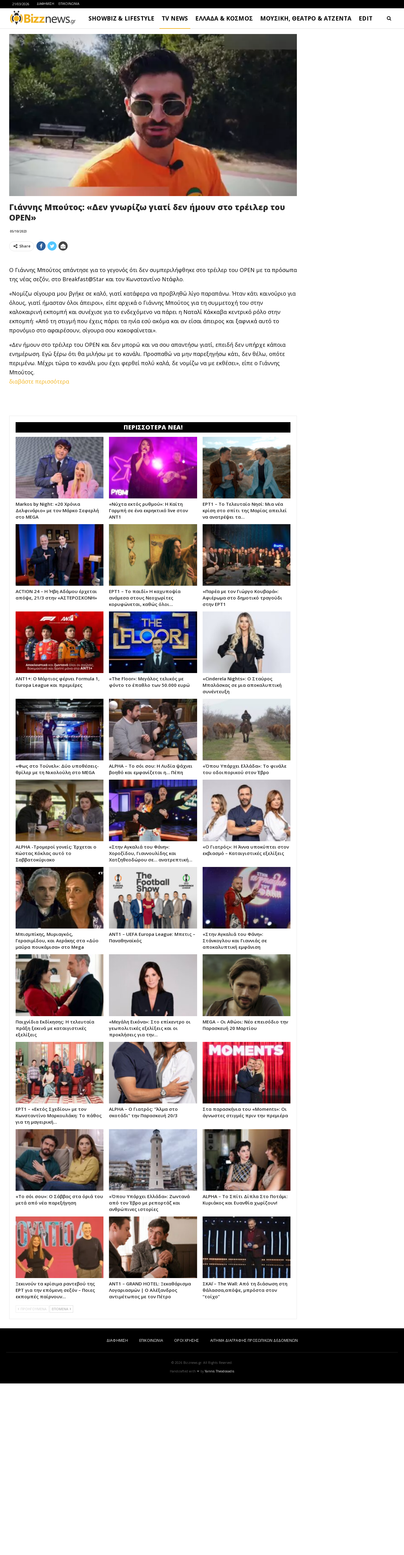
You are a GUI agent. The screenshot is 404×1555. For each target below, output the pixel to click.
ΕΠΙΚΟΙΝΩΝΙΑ (68, 4)
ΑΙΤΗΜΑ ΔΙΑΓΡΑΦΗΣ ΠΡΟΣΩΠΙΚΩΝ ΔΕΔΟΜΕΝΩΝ (254, 1512)
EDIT (365, 18)
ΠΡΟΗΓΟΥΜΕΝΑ (32, 1480)
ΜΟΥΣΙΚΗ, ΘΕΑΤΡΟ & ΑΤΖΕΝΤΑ (305, 18)
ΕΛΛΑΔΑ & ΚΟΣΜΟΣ (224, 18)
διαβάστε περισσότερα (39, 467)
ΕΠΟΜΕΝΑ (61, 1480)
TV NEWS (175, 18)
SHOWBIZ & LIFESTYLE (121, 18)
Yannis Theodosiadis (219, 1543)
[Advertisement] (153, 299)
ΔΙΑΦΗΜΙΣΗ (45, 4)
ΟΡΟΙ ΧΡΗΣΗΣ (186, 1512)
